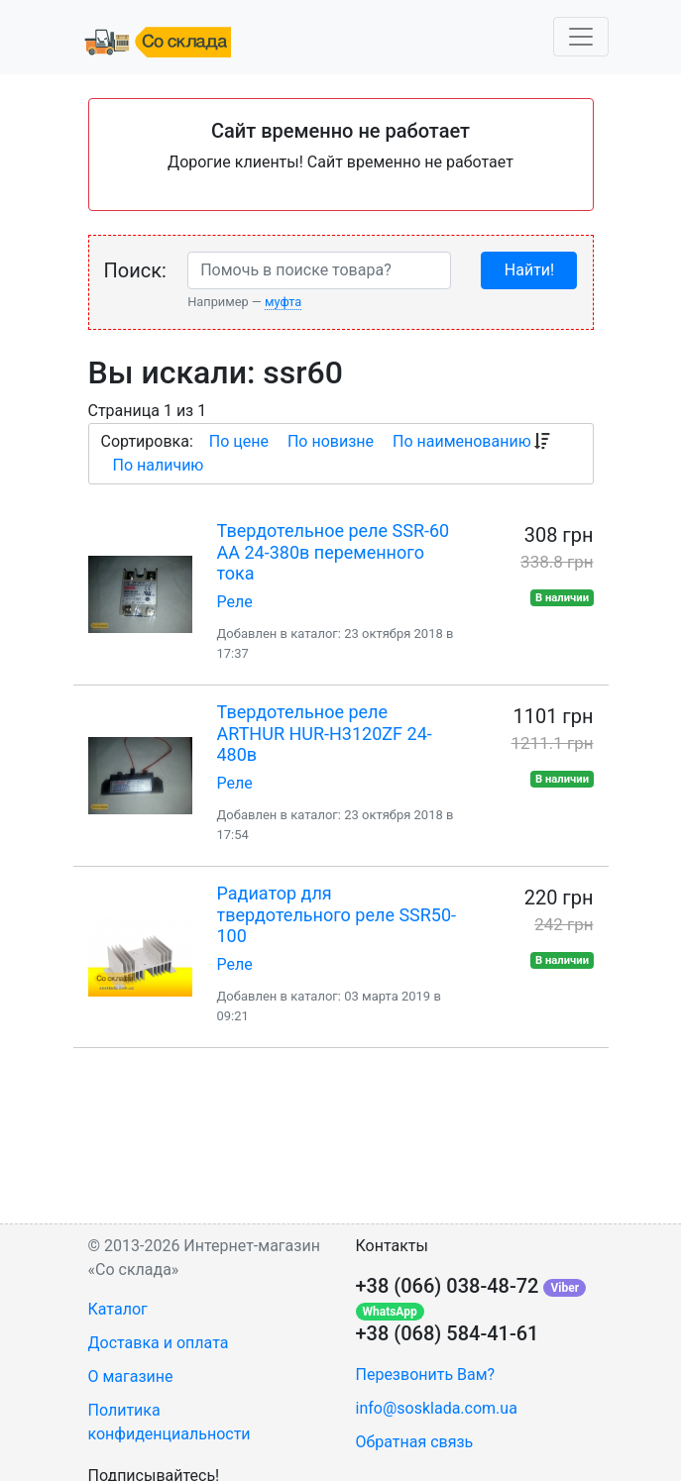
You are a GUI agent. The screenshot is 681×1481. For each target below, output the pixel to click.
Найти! (529, 270)
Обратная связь (415, 1441)
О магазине (130, 1376)
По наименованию (462, 441)
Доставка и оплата (158, 1342)
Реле (235, 601)
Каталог (118, 1309)
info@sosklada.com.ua (436, 1408)
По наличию (158, 465)
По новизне (330, 441)
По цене (239, 441)
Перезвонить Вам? (426, 1374)
